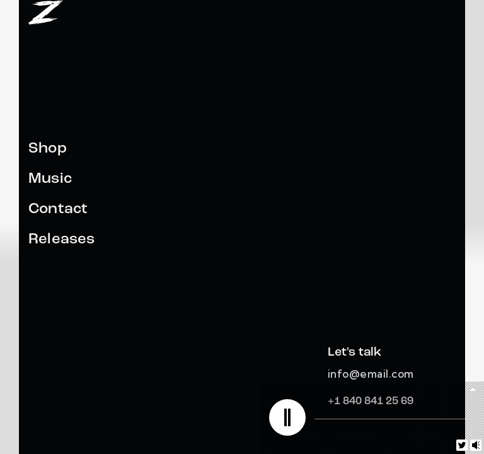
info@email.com (371, 373)
